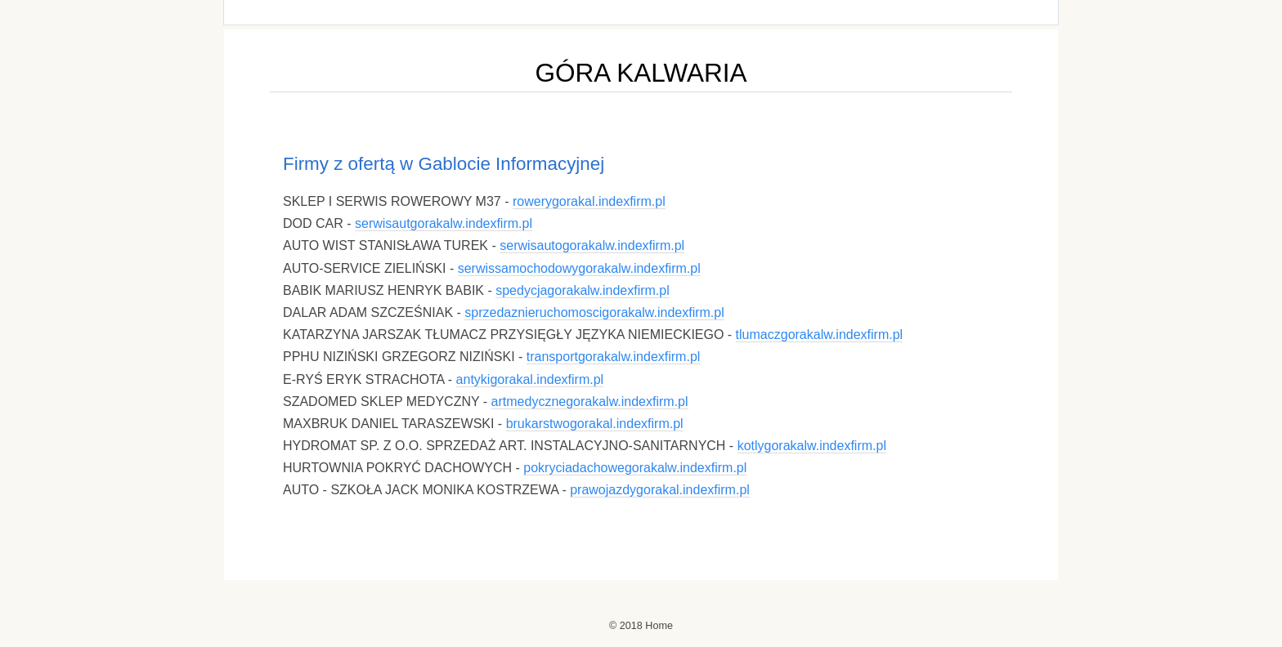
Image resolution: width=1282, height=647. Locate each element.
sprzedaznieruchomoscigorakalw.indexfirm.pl (594, 312)
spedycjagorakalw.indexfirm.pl (582, 290)
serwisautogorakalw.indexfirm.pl (592, 245)
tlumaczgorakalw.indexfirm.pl (819, 334)
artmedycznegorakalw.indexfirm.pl (589, 401)
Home (659, 625)
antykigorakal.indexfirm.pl (530, 379)
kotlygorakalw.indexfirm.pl (811, 446)
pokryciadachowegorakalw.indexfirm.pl (634, 468)
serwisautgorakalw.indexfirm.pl (443, 223)
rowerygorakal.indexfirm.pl (589, 201)
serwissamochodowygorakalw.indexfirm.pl (579, 268)
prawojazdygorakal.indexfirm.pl (660, 490)
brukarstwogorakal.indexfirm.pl (595, 424)
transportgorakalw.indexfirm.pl (614, 357)
